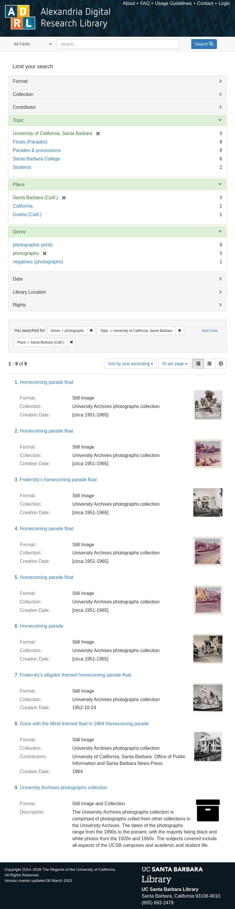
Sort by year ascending (130, 363)
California (23, 206)
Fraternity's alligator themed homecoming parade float (75, 674)
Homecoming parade (41, 625)
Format (20, 81)
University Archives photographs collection (63, 787)
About (129, 3)
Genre (19, 231)
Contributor (24, 107)
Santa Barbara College (36, 158)
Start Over (210, 331)
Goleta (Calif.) (27, 214)
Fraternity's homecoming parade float (58, 479)
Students (22, 167)
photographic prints (32, 244)
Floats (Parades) (30, 141)
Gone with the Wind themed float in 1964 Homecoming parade (84, 723)
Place (18, 184)
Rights (19, 304)
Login (224, 3)
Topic (18, 120)
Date (18, 278)
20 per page (174, 363)
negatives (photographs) (38, 261)
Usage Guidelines (173, 3)
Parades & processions (37, 150)
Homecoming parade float (46, 382)
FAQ (145, 3)
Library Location (29, 292)
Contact (205, 3)
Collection (23, 94)
